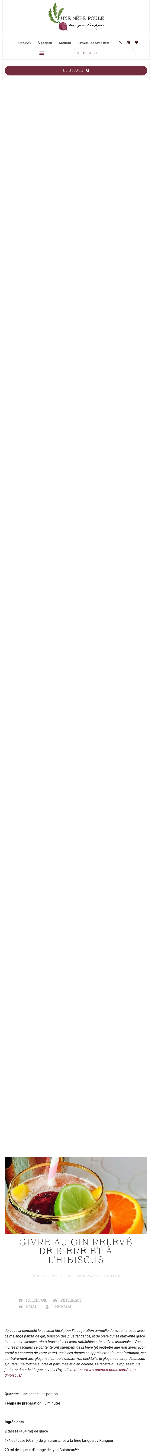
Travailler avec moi (93, 43)
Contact (24, 43)
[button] (41, 53)
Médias (65, 43)
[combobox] (104, 53)
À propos (45, 43)
